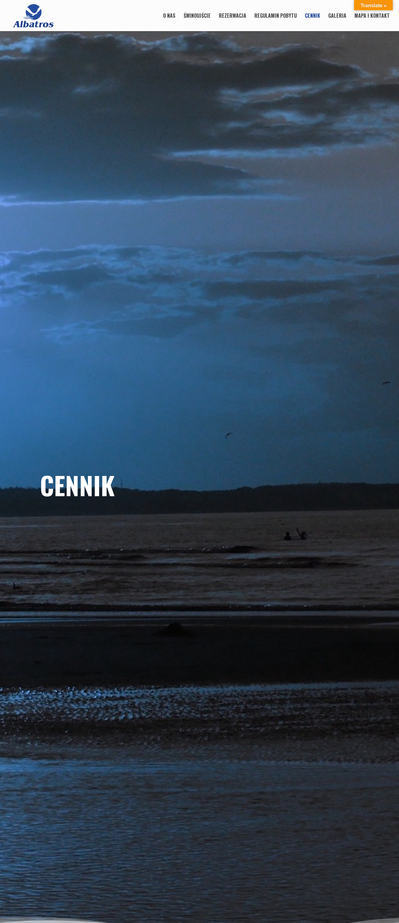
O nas (169, 16)
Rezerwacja (232, 16)
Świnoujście (197, 16)
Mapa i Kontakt (372, 16)
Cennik (312, 16)
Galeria (337, 16)
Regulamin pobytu (275, 16)
